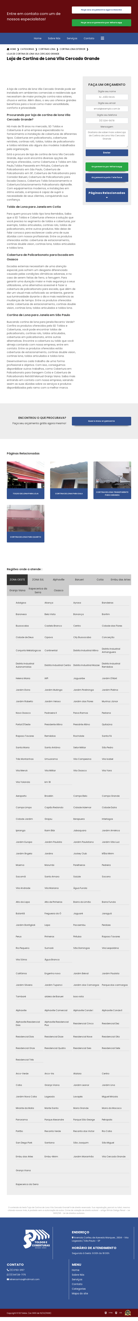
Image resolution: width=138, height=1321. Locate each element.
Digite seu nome (107, 95)
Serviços (72, 42)
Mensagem (107, 130)
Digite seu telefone (107, 118)
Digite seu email (107, 107)
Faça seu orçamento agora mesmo (101, 10)
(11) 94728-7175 (16, 1278)
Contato (89, 42)
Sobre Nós (54, 42)
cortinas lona (46, 53)
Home (38, 42)
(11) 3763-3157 (15, 1273)
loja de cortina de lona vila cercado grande (33, 57)
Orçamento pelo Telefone (107, 183)
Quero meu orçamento (101, 425)
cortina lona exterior (72, 53)
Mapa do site (80, 1297)
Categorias (27, 53)
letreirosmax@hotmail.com (23, 1283)
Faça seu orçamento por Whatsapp (101, 25)
